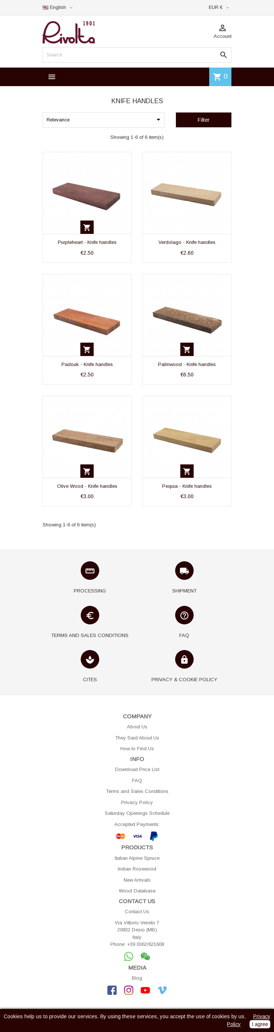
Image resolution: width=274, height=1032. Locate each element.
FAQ (137, 780)
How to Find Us (137, 748)
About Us (137, 726)
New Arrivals (137, 880)
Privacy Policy (137, 802)
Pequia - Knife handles (187, 486)
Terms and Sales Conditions (137, 791)
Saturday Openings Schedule (137, 813)
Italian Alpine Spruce (137, 858)
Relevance (105, 119)
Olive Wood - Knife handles (87, 486)
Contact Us (137, 911)
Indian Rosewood (137, 869)
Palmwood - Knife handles (187, 364)
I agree (260, 1024)
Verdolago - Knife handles (186, 242)
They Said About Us (137, 738)
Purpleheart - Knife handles (87, 242)
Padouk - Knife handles (87, 364)
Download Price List (137, 769)
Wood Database (137, 891)
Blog (137, 978)
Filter (203, 120)
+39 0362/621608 (145, 944)
